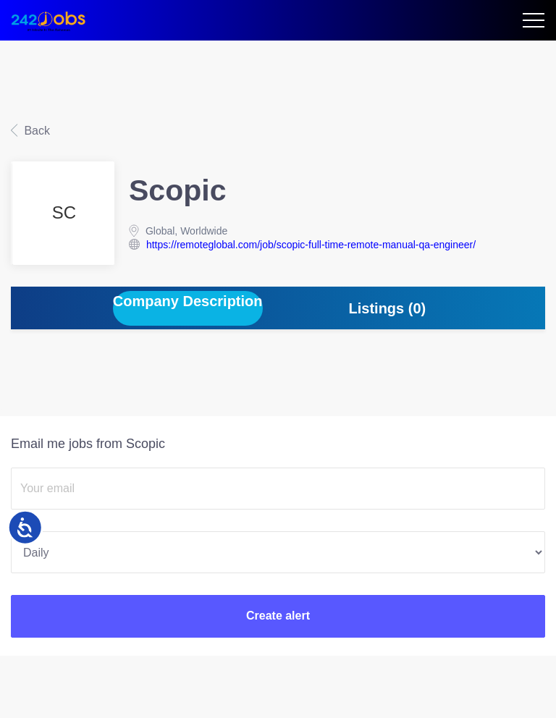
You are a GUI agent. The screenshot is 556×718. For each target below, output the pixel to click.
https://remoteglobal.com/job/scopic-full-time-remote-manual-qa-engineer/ (311, 244)
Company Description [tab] (188, 301)
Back (35, 130)
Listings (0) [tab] (387, 308)
